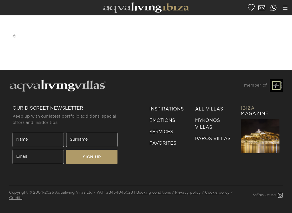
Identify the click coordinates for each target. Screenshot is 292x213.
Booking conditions (153, 192)
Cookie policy (217, 192)
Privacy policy (188, 192)
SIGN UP (92, 157)
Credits (15, 198)
